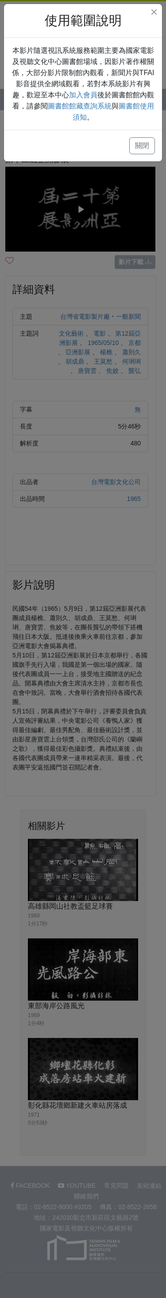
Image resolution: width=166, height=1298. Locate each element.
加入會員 (83, 95)
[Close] (154, 12)
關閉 (142, 145)
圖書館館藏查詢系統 (80, 106)
